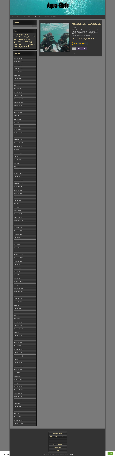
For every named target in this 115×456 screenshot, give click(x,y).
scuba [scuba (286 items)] (29, 43)
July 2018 (16, 332)
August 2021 (17, 234)
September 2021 (18, 230)
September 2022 (18, 190)
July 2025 (16, 75)
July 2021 (16, 237)
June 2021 (16, 241)
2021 (78, 53)
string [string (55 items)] (23, 44)
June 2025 (16, 78)
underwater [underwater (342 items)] (25, 46)
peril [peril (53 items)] (34, 41)
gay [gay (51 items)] (17, 37)
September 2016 (18, 356)
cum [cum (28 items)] (14, 36)
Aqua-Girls (57, 5)
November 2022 (18, 183)
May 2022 (16, 203)
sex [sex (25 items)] (33, 43)
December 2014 (18, 386)
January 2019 (17, 325)
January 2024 (17, 136)
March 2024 (17, 129)
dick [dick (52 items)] (22, 36)
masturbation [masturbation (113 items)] (23, 39)
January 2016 (17, 362)
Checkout (47, 17)
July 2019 (16, 305)
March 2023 (17, 170)
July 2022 (16, 197)
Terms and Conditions (57, 444)
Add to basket (81, 49)
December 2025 (18, 58)
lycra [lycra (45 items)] (31, 37)
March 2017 (17, 345)
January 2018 (17, 335)
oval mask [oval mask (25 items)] (31, 41)
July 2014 (16, 403)
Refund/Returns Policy (57, 441)
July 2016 (16, 359)
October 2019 (17, 295)
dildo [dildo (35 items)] (25, 36)
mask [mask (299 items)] (16, 39)
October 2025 (17, 65)
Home (12, 17)
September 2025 (18, 68)
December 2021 (18, 220)
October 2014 (17, 393)
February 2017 (17, 349)
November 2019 (18, 291)
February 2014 (17, 420)
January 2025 (17, 95)
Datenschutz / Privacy (57, 433)
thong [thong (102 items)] (18, 46)
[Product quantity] (74, 48)
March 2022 (17, 210)
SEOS (71, 454)
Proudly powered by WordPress (49, 454)
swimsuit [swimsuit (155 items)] (32, 44)
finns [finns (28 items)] (29, 36)
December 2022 (18, 180)
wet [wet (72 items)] (24, 48)
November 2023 (18, 142)
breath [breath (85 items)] (26, 35)
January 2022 (17, 217)
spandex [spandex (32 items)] (15, 44)
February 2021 (17, 254)
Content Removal (57, 447)
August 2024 (17, 112)
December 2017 (18, 339)
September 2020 (18, 257)
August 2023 (17, 153)
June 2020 (16, 268)
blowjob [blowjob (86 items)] (21, 35)
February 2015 (17, 379)
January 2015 (17, 383)
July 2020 (16, 264)
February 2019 (17, 322)
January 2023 (17, 176)
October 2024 (17, 105)
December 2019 (18, 288)
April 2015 (16, 372)
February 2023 (17, 173)
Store (17, 17)
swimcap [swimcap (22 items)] (26, 44)
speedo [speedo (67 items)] (20, 44)
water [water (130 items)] (21, 48)
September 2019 (18, 298)
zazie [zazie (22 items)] (26, 48)
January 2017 (17, 352)
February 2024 (17, 132)
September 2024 (18, 109)
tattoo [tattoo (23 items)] (15, 46)
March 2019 (17, 318)
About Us (23, 17)
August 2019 (17, 301)
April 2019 (16, 315)
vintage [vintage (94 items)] (16, 48)
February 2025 (17, 92)
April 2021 (16, 247)
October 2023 (17, 146)
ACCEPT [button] (110, 453)
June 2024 (16, 119)
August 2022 (17, 193)
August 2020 (17, 261)
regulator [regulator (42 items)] (20, 43)
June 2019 (16, 308)
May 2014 (16, 410)
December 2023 (18, 139)
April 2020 (16, 274)
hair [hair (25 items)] (22, 37)
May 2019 (16, 312)
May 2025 (16, 82)
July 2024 (16, 115)
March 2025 (17, 88)
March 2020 (17, 278)
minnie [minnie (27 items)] (29, 39)
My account (53, 17)
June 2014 (16, 406)
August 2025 (17, 71)
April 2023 (16, 166)
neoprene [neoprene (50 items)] (16, 41)
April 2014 (16, 413)
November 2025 (18, 61)
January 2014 (17, 423)
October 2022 (17, 186)
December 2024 (18, 98)
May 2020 (16, 271)
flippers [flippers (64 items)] (33, 36)
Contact (29, 17)
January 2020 (17, 284)
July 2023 (16, 156)
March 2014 (17, 416)
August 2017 (17, 342)
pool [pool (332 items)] (16, 42)
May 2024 (16, 122)
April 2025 (16, 85)
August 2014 (17, 399)
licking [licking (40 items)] (27, 37)
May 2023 (16, 163)
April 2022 (16, 207)
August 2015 (17, 369)
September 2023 (18, 149)
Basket (40, 17)
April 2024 (16, 126)
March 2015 (17, 376)
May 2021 (16, 244)
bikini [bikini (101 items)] (16, 35)
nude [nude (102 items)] (20, 41)
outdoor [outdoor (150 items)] (25, 41)
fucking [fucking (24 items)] (15, 37)
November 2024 (18, 102)
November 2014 (18, 389)
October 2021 (17, 227)
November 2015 (18, 366)
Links (35, 17)
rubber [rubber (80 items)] (25, 43)
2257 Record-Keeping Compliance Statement (57, 437)
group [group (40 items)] (20, 37)
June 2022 (16, 200)
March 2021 (17, 251)
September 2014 (18, 396)
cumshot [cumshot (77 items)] (18, 36)
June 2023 (16, 159)
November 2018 (18, 328)
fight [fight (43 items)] (27, 36)
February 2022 (17, 213)
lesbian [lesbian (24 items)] (24, 37)
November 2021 (18, 224)
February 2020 (17, 281)
